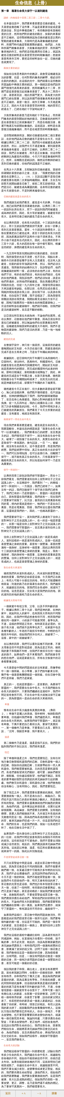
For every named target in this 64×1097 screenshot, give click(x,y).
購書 (54, 1093)
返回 (7, 1093)
